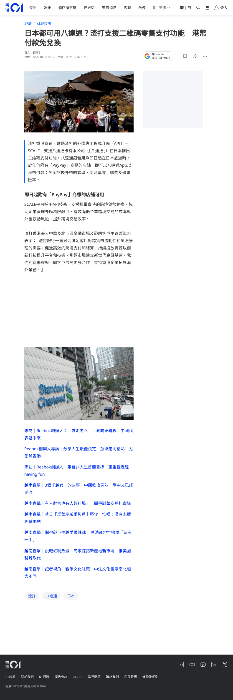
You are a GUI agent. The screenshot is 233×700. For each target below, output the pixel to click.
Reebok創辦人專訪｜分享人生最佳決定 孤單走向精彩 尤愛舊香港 (78, 457)
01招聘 (44, 677)
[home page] (14, 12)
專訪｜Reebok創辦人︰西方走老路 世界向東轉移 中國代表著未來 (78, 438)
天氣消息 (109, 12)
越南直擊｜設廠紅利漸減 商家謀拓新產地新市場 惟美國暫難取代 (77, 558)
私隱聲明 (130, 677)
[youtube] (203, 664)
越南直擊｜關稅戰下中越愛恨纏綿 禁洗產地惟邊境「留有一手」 (78, 540)
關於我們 (27, 677)
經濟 (28, 28)
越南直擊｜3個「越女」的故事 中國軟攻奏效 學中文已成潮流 (78, 493)
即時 (127, 12)
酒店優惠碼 (67, 12)
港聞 (32, 12)
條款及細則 (150, 677)
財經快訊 (44, 28)
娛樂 (47, 12)
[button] (185, 60)
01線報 (10, 677)
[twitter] (225, 664)
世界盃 (89, 12)
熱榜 (142, 12)
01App (77, 677)
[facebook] (181, 664)
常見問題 (94, 677)
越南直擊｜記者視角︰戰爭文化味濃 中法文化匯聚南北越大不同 (77, 576)
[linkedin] (214, 664)
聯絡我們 (112, 677)
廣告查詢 (61, 677)
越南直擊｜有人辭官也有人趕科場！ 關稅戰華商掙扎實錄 (77, 508)
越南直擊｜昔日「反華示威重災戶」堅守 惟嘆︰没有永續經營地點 (77, 522)
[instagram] (192, 664)
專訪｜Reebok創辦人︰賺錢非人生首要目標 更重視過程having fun (76, 475)
